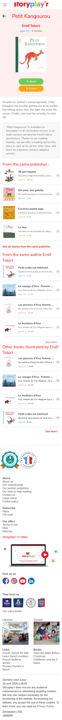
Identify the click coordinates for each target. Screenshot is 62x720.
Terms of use (10, 524)
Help (5, 528)
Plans (5, 511)
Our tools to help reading (16, 491)
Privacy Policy (45, 706)
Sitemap (7, 531)
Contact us (8, 494)
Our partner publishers (15, 488)
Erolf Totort (31, 26)
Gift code (7, 514)
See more (51, 342)
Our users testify (12, 611)
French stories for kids (15, 653)
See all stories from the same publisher (26, 246)
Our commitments (12, 484)
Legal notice (9, 498)
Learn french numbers (15, 656)
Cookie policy (10, 501)
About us (7, 481)
